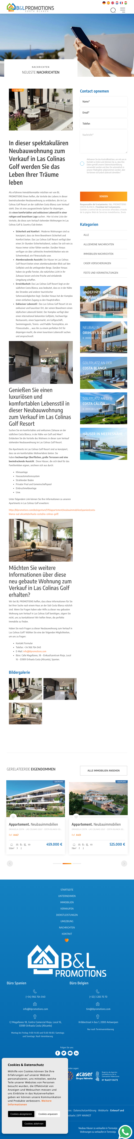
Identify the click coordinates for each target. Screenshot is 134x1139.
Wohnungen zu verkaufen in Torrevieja (98, 1131)
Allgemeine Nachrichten (99, 244)
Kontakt (67, 933)
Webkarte (103, 1110)
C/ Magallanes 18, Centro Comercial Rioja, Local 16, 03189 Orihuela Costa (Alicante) (36, 1024)
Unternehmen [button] (67, 896)
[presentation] (98, 184)
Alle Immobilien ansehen (104, 770)
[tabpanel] (35, 817)
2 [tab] (67, 863)
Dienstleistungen (67, 915)
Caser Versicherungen (97, 263)
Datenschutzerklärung (113, 164)
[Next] (124, 863)
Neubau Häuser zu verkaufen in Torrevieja (98, 1128)
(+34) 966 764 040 (35, 996)
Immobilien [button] (67, 902)
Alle (86, 235)
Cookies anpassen (48, 1114)
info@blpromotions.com (34, 651)
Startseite (67, 889)
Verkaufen (67, 908)
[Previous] (10, 863)
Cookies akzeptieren (21, 1114)
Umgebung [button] (67, 921)
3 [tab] (76, 863)
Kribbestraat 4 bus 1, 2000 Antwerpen (98, 1022)
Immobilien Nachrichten (98, 253)
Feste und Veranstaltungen (101, 272)
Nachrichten (67, 927)
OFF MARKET (84, 1115)
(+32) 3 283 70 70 (98, 996)
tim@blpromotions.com (98, 1009)
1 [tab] (57, 863)
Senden (103, 196)
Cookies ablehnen (34, 1123)
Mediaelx (70, 1115)
